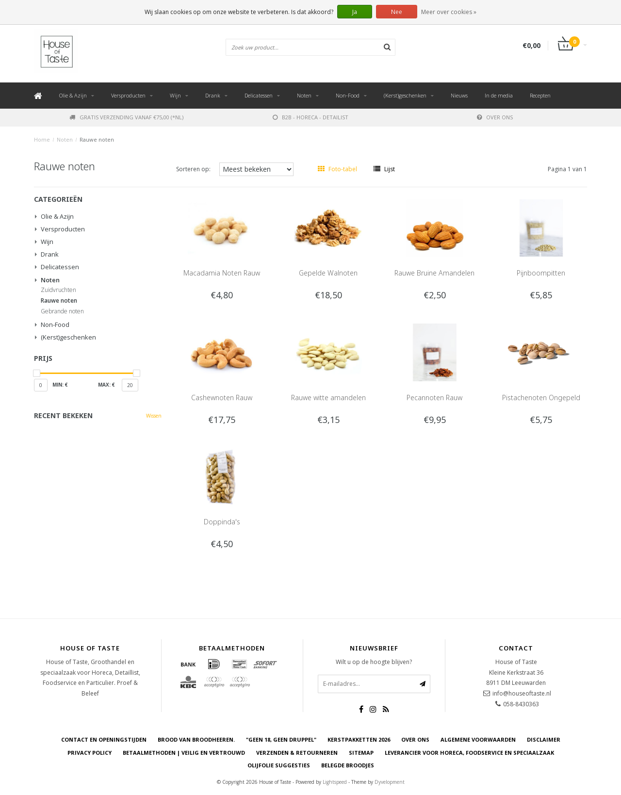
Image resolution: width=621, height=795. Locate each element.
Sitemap (361, 752)
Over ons (495, 117)
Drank (212, 95)
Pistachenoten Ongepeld (541, 397)
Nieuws (459, 95)
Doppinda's (222, 521)
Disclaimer (543, 739)
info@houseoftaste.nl (521, 693)
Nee (396, 12)
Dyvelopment (390, 782)
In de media (499, 95)
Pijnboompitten (541, 272)
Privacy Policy (89, 752)
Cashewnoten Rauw (221, 397)
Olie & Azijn (73, 95)
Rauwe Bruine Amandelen (434, 272)
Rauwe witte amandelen (328, 397)
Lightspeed (335, 782)
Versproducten (128, 95)
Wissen (154, 415)
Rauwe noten (97, 139)
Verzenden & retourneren (297, 752)
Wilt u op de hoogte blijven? (374, 662)
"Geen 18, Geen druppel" (281, 739)
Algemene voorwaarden (478, 739)
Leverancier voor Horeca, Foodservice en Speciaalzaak (469, 752)
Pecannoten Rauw (434, 397)
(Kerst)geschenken (405, 95)
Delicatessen (259, 95)
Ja (354, 12)
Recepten (540, 95)
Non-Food (348, 95)
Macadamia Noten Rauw (221, 272)
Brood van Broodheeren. (196, 739)
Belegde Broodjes (347, 765)
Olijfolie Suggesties (278, 765)
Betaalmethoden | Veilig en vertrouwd (184, 752)
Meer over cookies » (448, 12)
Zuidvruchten (58, 290)
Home (42, 139)
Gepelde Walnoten (328, 272)
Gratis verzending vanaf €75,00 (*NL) (126, 117)
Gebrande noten (62, 311)
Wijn (175, 95)
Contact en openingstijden (104, 739)
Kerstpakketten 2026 (358, 739)
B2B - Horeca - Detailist (310, 117)
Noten (304, 95)
